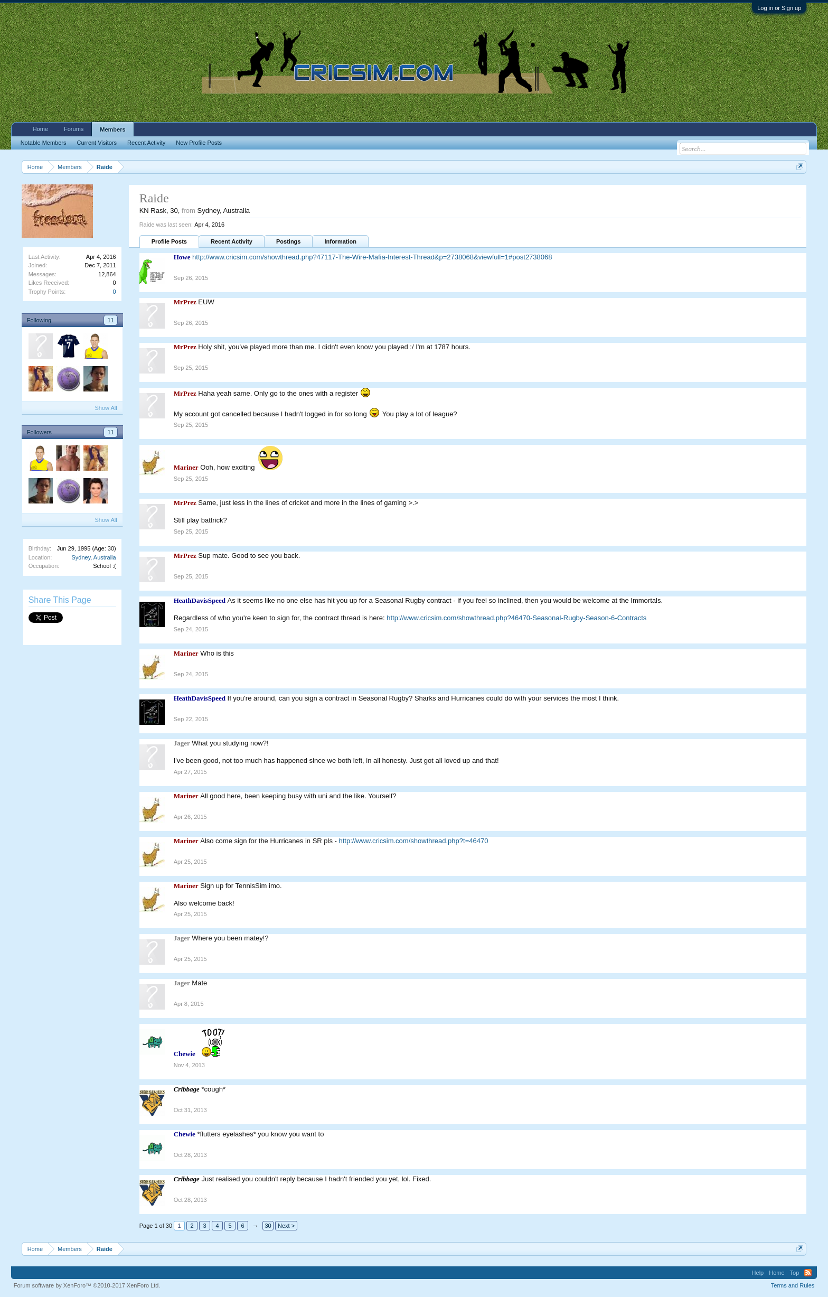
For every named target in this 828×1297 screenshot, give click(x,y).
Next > (286, 1226)
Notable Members (44, 142)
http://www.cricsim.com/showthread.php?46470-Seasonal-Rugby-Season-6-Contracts (516, 618)
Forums (73, 129)
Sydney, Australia (93, 557)
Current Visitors (97, 142)
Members (112, 129)
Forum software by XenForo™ (87, 1285)
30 (268, 1226)
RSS (808, 1272)
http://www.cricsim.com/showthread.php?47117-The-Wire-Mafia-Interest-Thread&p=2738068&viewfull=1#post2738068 (372, 257)
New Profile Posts (199, 142)
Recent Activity (231, 241)
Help (758, 1273)
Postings (288, 241)
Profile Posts (169, 241)
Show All (106, 408)
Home (40, 129)
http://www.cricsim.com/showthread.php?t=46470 (413, 841)
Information (340, 241)
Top (794, 1273)
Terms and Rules (793, 1285)
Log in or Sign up (779, 8)
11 (110, 320)
